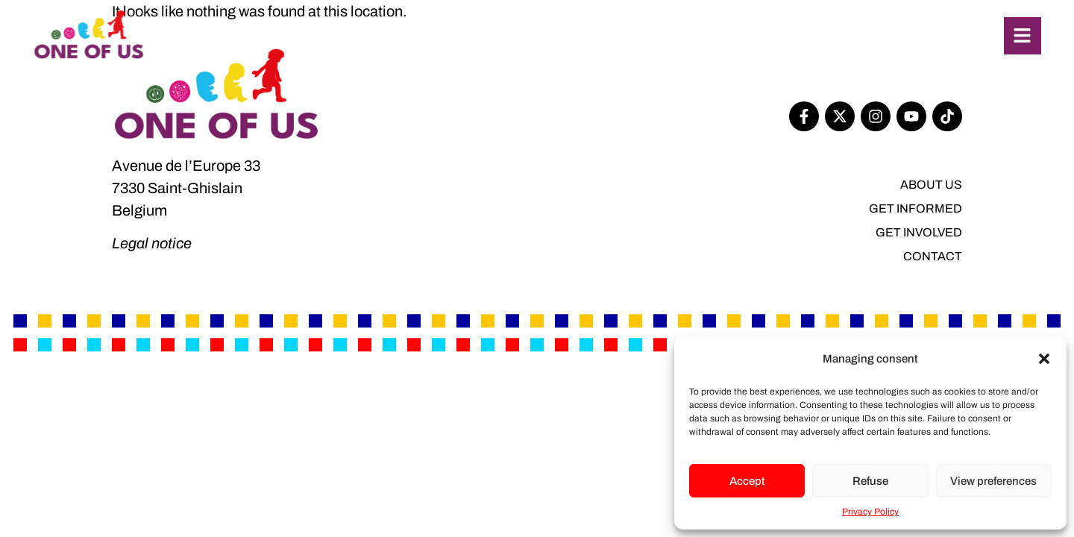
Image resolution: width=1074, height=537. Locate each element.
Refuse (870, 481)
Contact (932, 256)
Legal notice (152, 243)
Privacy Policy (870, 511)
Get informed (915, 208)
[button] (1044, 358)
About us (931, 184)
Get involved (919, 232)
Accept (747, 481)
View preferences (993, 481)
